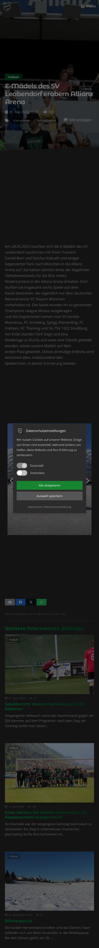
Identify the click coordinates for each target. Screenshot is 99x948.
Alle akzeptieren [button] (49, 485)
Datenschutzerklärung (57, 507)
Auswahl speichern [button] (50, 496)
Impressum (35, 507)
